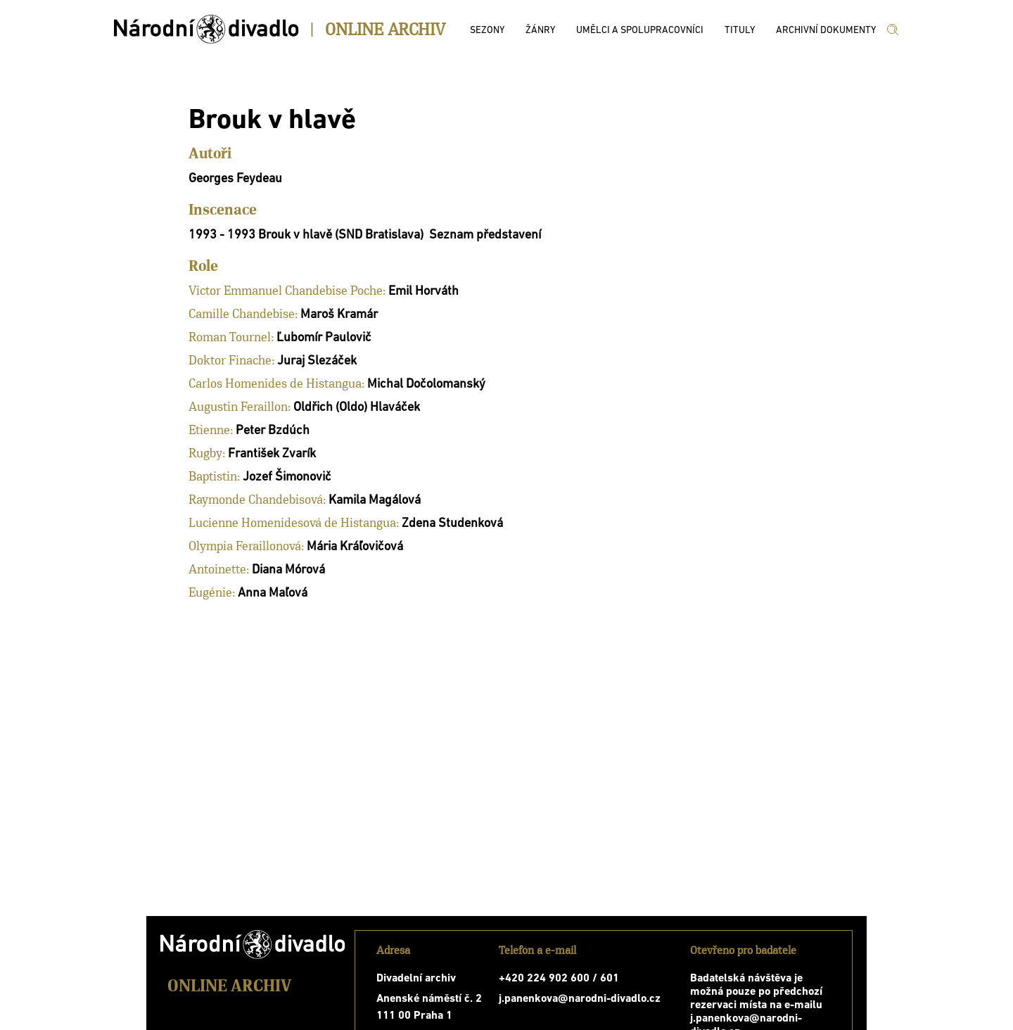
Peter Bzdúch (273, 431)
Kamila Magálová (375, 500)
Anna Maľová (272, 593)
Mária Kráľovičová (355, 547)
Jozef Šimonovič (287, 477)
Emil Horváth (423, 291)
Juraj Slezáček (317, 361)
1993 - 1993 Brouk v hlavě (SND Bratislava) (306, 235)
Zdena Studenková (452, 523)
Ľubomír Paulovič (323, 338)
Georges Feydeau (235, 179)
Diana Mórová (288, 570)
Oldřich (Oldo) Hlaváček (356, 407)
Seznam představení (485, 235)
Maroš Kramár (339, 315)
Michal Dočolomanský (426, 384)
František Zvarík (272, 454)
